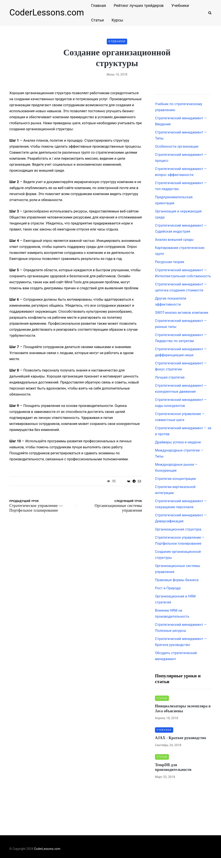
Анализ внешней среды (174, 240)
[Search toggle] (208, 13)
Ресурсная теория (169, 262)
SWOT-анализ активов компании (181, 313)
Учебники (180, 5)
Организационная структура (178, 529)
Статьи (97, 20)
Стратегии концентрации (175, 479)
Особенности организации (176, 146)
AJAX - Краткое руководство (180, 738)
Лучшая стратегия (170, 377)
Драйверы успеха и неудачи (178, 442)
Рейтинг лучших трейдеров (139, 5)
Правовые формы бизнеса (176, 580)
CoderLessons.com (46, 13)
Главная (98, 5)
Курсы (117, 20)
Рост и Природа (168, 588)
